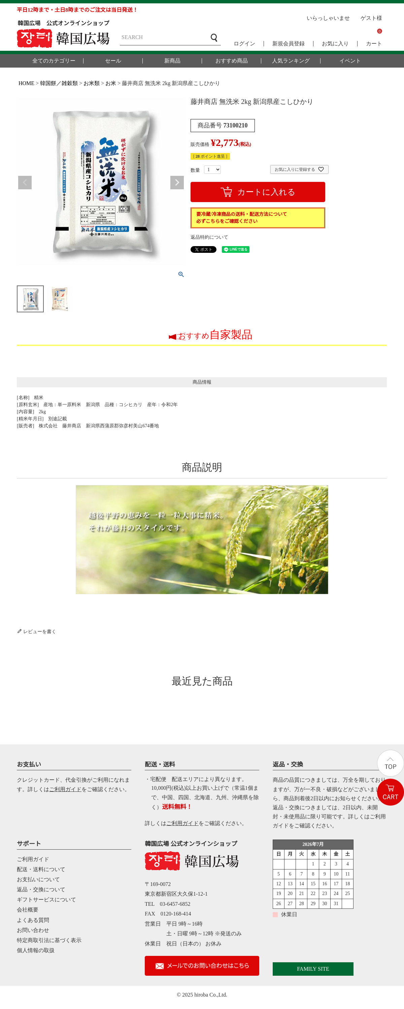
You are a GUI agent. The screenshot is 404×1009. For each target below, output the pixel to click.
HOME (26, 83)
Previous (25, 182)
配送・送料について (41, 869)
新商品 (172, 61)
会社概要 (27, 910)
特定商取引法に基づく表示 (49, 940)
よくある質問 (33, 920)
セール (113, 61)
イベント (350, 61)
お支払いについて (38, 879)
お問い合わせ (33, 930)
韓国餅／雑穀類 (59, 83)
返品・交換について (41, 889)
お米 (110, 83)
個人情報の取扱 (36, 950)
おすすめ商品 (231, 61)
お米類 (91, 83)
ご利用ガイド (65, 789)
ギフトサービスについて (46, 899)
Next (177, 182)
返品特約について (209, 237)
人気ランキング (291, 61)
